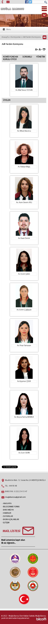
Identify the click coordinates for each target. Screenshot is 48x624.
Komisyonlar (16, 37)
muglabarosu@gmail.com (15, 497)
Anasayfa (5, 37)
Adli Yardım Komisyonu (32, 37)
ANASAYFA (7, 504)
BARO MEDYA (8, 510)
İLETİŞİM (6, 523)
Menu (7, 29)
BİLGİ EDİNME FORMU (11, 507)
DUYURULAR (8, 516)
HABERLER (7, 513)
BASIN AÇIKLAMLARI (11, 520)
